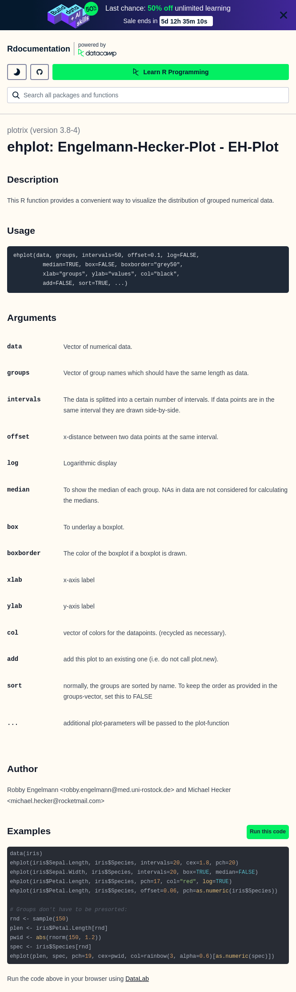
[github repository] (39, 72)
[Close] (283, 15)
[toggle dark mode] (17, 72)
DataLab (137, 978)
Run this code (268, 831)
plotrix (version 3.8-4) (43, 130)
